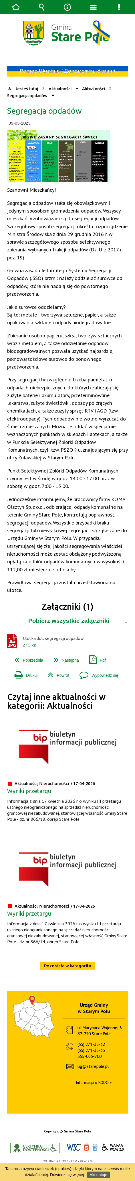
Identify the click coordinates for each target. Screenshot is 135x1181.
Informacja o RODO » (94, 1082)
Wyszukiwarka (41, 7)
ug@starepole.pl (93, 1066)
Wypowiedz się (96, 673)
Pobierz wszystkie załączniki (69, 621)
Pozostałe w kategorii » (67, 965)
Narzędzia (67, 7)
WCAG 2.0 (113, 1147)
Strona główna (15, 7)
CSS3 (95, 1147)
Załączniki (126, 618)
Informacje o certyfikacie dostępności (35, 1148)
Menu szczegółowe (119, 7)
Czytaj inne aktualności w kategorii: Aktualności (56, 701)
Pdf (95, 658)
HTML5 (86, 1147)
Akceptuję (98, 1174)
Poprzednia (26, 658)
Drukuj (23, 673)
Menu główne (93, 7)
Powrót (56, 673)
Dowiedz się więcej (67, 1174)
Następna (64, 658)
